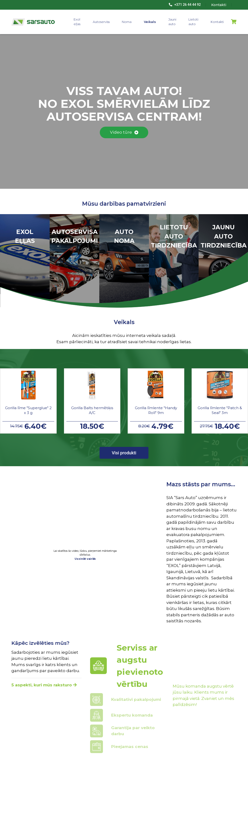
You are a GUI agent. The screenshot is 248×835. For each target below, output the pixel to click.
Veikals (150, 22)
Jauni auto (172, 21)
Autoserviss (101, 22)
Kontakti (217, 22)
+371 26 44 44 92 (185, 5)
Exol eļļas (77, 21)
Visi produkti (124, 452)
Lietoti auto (193, 21)
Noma (127, 22)
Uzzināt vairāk (85, 558)
